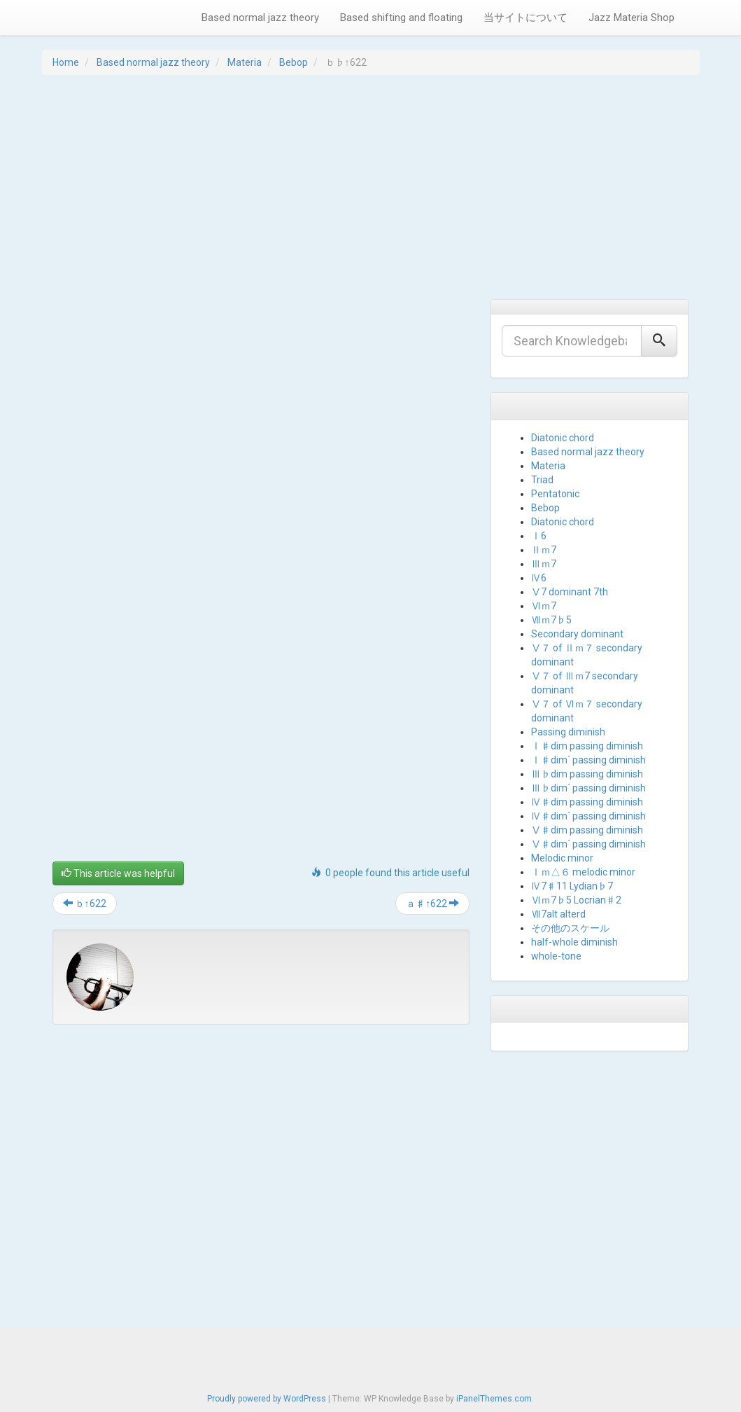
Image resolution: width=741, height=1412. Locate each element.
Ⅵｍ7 (543, 605)
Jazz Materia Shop (631, 17)
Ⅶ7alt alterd (558, 914)
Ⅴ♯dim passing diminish (587, 830)
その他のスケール (570, 928)
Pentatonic (555, 493)
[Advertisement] (371, 187)
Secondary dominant (577, 633)
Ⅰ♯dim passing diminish (587, 746)
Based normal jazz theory (260, 17)
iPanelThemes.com (494, 1399)
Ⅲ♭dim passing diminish (587, 774)
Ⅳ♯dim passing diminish (587, 802)
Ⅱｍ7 (543, 549)
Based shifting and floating (401, 17)
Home (65, 62)
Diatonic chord (562, 437)
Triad (542, 479)
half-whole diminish (574, 942)
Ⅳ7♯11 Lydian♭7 (572, 886)
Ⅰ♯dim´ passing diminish (588, 760)
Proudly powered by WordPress (266, 1399)
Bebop (293, 62)
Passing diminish (568, 732)
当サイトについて (525, 17)
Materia (244, 62)
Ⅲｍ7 (543, 563)
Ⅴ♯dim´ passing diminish (588, 844)
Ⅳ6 (538, 577)
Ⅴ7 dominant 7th (569, 591)
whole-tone (556, 956)
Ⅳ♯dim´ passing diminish (588, 816)
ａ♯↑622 (432, 903)
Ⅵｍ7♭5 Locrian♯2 (576, 900)
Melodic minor (562, 858)
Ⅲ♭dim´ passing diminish (588, 788)
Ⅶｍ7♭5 (551, 619)
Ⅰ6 (538, 535)
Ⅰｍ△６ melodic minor (583, 872)
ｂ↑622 (84, 903)
